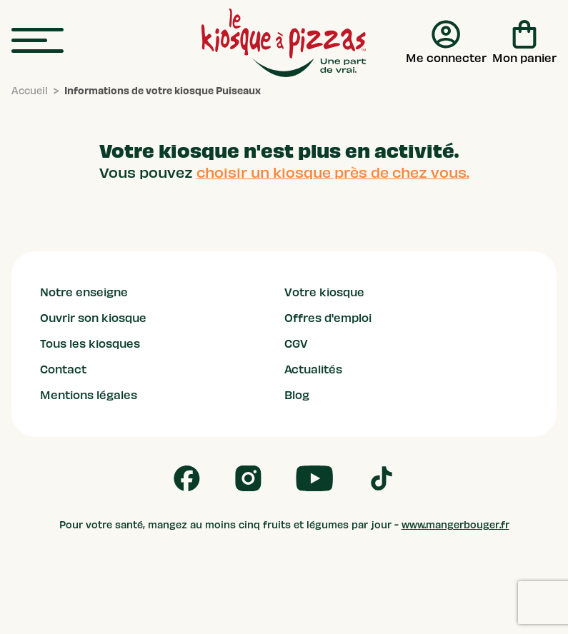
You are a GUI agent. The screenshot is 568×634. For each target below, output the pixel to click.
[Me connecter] (446, 43)
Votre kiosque (324, 293)
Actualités (313, 370)
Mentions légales (88, 395)
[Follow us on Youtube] (315, 478)
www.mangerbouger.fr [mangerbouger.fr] (455, 525)
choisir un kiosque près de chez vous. (332, 173)
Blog (296, 395)
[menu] (37, 41)
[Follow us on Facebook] (187, 478)
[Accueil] (29, 91)
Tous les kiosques (90, 344)
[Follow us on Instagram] (248, 478)
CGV (296, 344)
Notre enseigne (84, 293)
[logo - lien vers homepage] (283, 43)
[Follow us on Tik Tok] (381, 478)
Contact (63, 370)
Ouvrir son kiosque (93, 318)
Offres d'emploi (328, 318)
